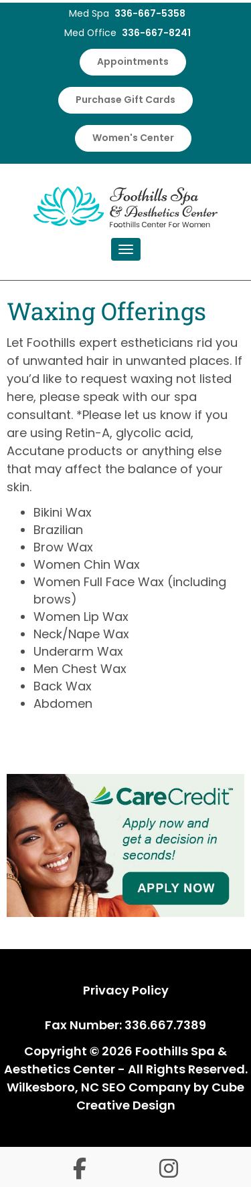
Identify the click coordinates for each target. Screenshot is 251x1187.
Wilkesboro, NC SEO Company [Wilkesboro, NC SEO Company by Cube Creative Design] (99, 1087)
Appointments (133, 61)
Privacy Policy (126, 990)
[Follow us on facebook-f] (79, 1170)
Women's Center (133, 137)
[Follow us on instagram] (168, 1170)
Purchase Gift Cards (125, 99)
